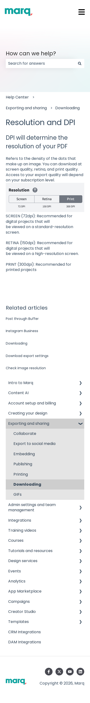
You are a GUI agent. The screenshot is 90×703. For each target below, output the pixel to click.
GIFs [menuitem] (17, 494)
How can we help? (31, 53)
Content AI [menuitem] (18, 393)
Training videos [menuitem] (22, 530)
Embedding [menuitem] (24, 454)
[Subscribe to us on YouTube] (70, 671)
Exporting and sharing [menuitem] (28, 423)
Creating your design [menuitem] (27, 413)
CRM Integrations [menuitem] (24, 632)
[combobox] (40, 63)
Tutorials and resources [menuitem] (30, 550)
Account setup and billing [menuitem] (32, 403)
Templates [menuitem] (18, 621)
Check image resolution (26, 368)
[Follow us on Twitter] (59, 671)
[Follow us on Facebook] (49, 671)
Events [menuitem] (14, 571)
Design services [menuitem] (22, 561)
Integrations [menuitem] (19, 520)
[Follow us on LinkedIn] (80, 671)
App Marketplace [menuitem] (25, 591)
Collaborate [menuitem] (24, 433)
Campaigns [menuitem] (19, 601)
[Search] (79, 63)
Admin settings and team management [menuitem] (32, 507)
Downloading (67, 108)
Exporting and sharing (26, 108)
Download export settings (27, 355)
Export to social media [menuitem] (34, 443)
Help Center (17, 97)
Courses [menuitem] (16, 540)
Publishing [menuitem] (22, 464)
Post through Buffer (22, 318)
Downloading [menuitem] (27, 484)
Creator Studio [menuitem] (22, 611)
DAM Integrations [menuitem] (24, 642)
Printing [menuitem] (20, 474)
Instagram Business (22, 330)
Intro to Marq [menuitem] (20, 383)
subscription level (37, 180)
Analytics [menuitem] (16, 581)
